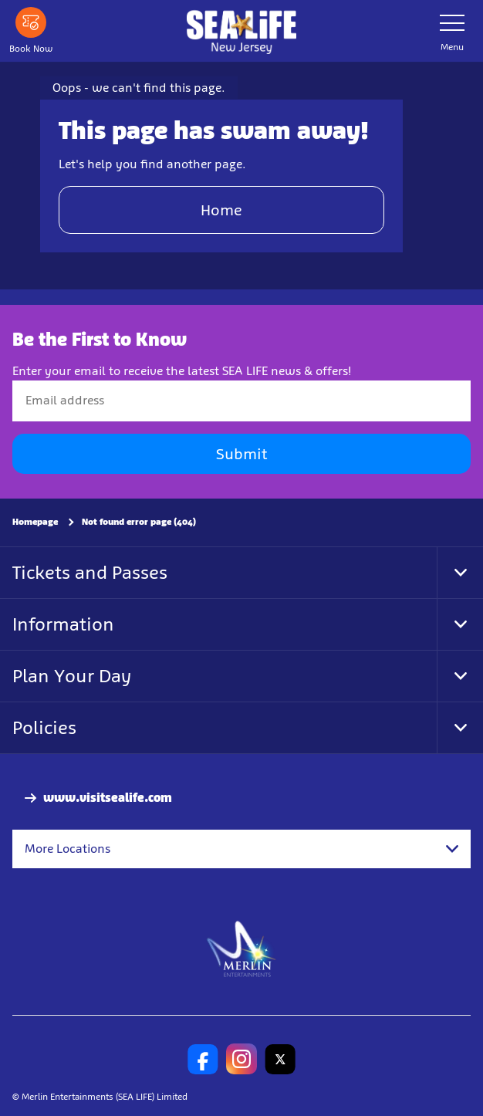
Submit (241, 454)
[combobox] (241, 849)
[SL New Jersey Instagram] (241, 1058)
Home (221, 210)
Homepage (35, 521)
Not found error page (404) (139, 521)
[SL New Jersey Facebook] (202, 1058)
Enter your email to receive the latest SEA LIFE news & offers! (181, 371)
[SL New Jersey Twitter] (280, 1058)
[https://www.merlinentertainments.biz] (241, 947)
